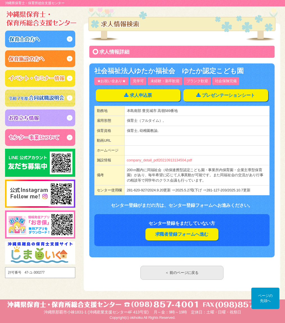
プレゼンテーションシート (228, 95)
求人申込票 (141, 95)
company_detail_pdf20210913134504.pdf (159, 160)
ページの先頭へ (265, 298)
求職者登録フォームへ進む (182, 234)
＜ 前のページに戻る (182, 273)
